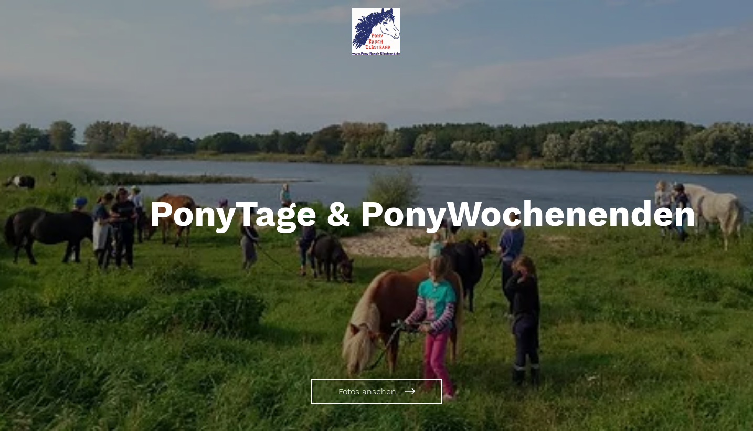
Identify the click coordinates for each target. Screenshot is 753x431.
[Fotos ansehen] (376, 391)
